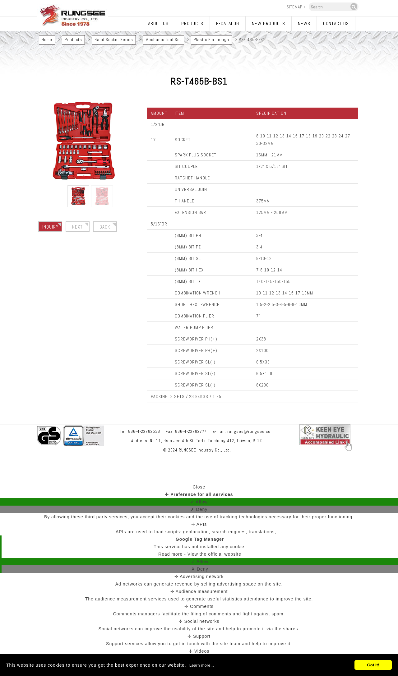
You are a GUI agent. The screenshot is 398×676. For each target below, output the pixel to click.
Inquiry (50, 227)
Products (192, 23)
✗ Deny (199, 509)
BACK (105, 227)
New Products (268, 23)
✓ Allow (199, 501)
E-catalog (227, 23)
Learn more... (201, 665)
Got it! (373, 665)
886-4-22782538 (144, 431)
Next (77, 227)
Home (47, 39)
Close (199, 486)
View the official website (214, 554)
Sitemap (294, 7)
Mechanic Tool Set (163, 39)
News (304, 23)
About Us (158, 23)
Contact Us (336, 23)
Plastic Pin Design (211, 39)
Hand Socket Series (114, 39)
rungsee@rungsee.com (250, 431)
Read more (171, 554)
